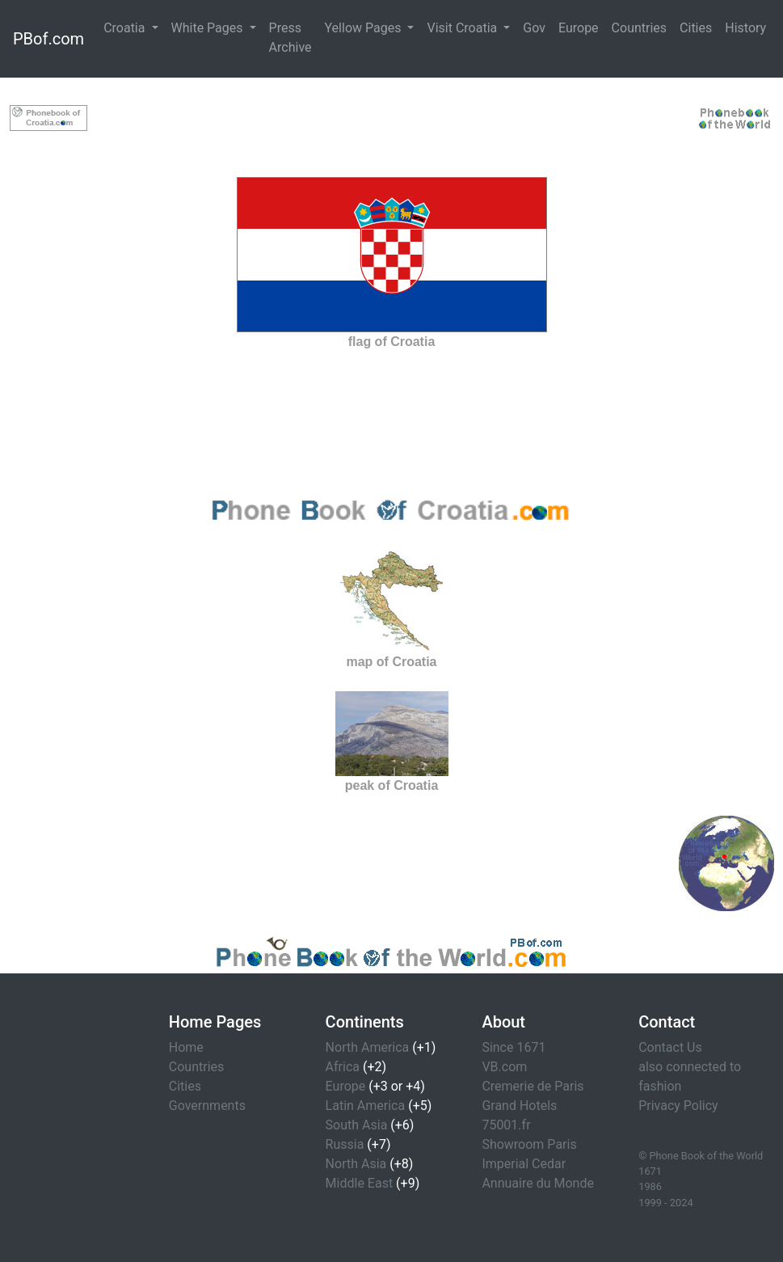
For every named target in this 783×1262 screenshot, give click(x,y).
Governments (207, 1105)
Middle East (360, 1183)
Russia (345, 1144)
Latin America (366, 1105)
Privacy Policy (678, 1105)
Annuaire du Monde (538, 1183)
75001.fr (506, 1125)
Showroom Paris (529, 1144)
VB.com (504, 1066)
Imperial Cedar (524, 1163)
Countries (639, 28)
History (745, 28)
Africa (343, 1066)
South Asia (357, 1125)
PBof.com (48, 39)
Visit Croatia (463, 28)
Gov (534, 28)
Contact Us (670, 1047)
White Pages (208, 28)
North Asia (356, 1163)
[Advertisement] (392, 114)
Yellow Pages (365, 28)
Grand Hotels (519, 1105)
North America (368, 1047)
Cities (696, 28)
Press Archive (290, 37)
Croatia (125, 28)
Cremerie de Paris (532, 1086)
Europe (578, 28)
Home (186, 1047)
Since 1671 (513, 1047)
